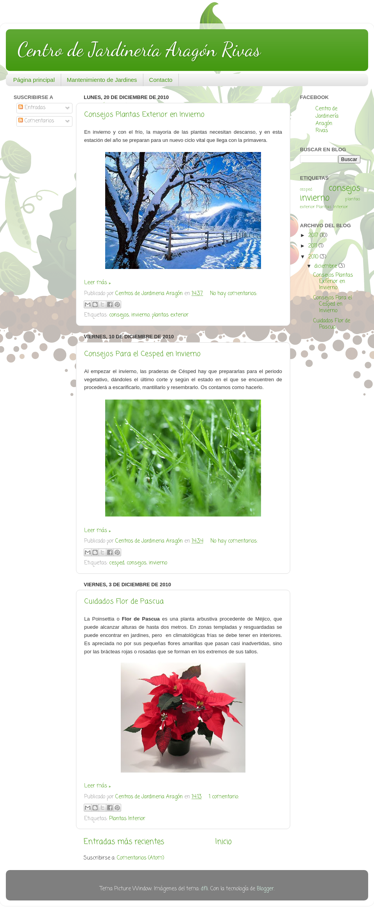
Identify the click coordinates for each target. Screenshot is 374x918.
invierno (140, 315)
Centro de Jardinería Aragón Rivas (139, 49)
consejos (119, 315)
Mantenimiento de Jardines (102, 79)
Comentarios (36, 121)
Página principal (34, 79)
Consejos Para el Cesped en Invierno (142, 353)
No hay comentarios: (233, 294)
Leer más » (97, 283)
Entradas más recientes (124, 842)
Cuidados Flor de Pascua (124, 601)
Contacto (161, 79)
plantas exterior (170, 315)
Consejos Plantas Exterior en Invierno (144, 114)
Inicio (223, 842)
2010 (314, 257)
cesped (116, 563)
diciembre (326, 266)
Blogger (265, 889)
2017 (314, 236)
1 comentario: (224, 797)
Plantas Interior (127, 819)
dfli (204, 889)
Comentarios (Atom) (140, 858)
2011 (313, 246)
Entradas (32, 108)
